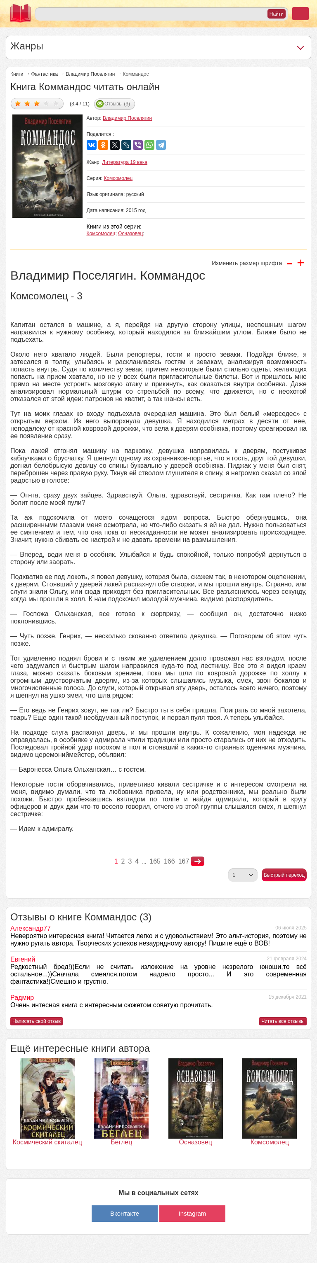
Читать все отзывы (283, 1021)
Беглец (121, 1142)
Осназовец (130, 233)
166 (169, 861)
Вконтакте (124, 1213)
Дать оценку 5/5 (55, 103)
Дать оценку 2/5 (27, 103)
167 (183, 861)
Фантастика (44, 74)
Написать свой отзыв (36, 1021)
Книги (16, 74)
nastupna (197, 861)
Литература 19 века (124, 162)
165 (155, 861)
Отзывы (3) (117, 104)
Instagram (192, 1213)
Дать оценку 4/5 (46, 103)
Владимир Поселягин (90, 74)
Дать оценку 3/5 (36, 103)
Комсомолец (118, 178)
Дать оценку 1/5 (17, 103)
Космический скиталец (47, 1142)
